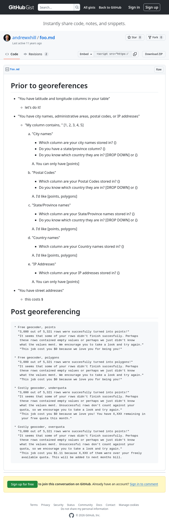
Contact (110, 505)
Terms (34, 505)
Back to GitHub (110, 7)
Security (58, 505)
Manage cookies (129, 505)
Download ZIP (154, 54)
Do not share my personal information (84, 509)
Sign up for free (22, 484)
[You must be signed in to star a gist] (134, 37)
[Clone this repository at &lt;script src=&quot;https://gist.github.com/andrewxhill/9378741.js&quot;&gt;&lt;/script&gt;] (112, 54)
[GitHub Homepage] (71, 515)
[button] (135, 54)
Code (11, 54)
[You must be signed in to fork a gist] (155, 37)
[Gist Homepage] (21, 7)
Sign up (151, 7)
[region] (84, 272)
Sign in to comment (144, 484)
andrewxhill (24, 37)
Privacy (45, 505)
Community (85, 505)
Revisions (36, 54)
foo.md (47, 37)
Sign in (134, 7)
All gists (89, 7)
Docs (99, 505)
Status (71, 505)
